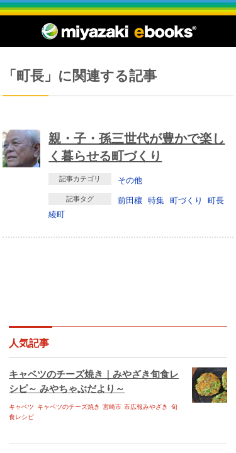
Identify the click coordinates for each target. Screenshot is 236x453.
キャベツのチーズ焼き (68, 407)
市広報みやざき (146, 407)
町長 (216, 200)
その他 (130, 180)
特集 (156, 200)
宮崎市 (112, 407)
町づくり (186, 200)
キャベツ (21, 407)
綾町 (56, 214)
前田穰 (130, 200)
